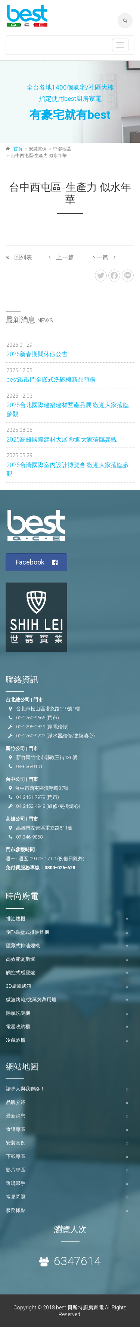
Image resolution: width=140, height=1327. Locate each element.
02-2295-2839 (30, 726)
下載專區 (15, 1156)
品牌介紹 (15, 1102)
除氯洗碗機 (18, 1013)
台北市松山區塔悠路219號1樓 (48, 708)
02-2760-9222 (30, 735)
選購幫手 (15, 1183)
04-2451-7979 (30, 797)
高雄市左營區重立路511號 (44, 828)
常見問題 (15, 1197)
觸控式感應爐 (20, 972)
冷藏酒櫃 (15, 1040)
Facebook (37, 562)
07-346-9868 (29, 837)
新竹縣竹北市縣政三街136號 (46, 757)
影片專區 (15, 1170)
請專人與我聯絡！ (25, 1089)
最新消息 (15, 1116)
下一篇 (103, 257)
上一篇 (61, 257)
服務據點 (15, 1210)
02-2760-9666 (30, 717)
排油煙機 (15, 918)
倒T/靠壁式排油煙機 (27, 932)
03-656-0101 (29, 766)
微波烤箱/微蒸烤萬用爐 (31, 999)
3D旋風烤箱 (18, 986)
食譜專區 (15, 1129)
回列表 (19, 257)
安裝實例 (15, 1143)
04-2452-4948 (30, 806)
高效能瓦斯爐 (20, 959)
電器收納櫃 (18, 1026)
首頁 (17, 148)
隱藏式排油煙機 (23, 945)
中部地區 (62, 148)
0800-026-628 (59, 867)
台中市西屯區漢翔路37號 (42, 788)
